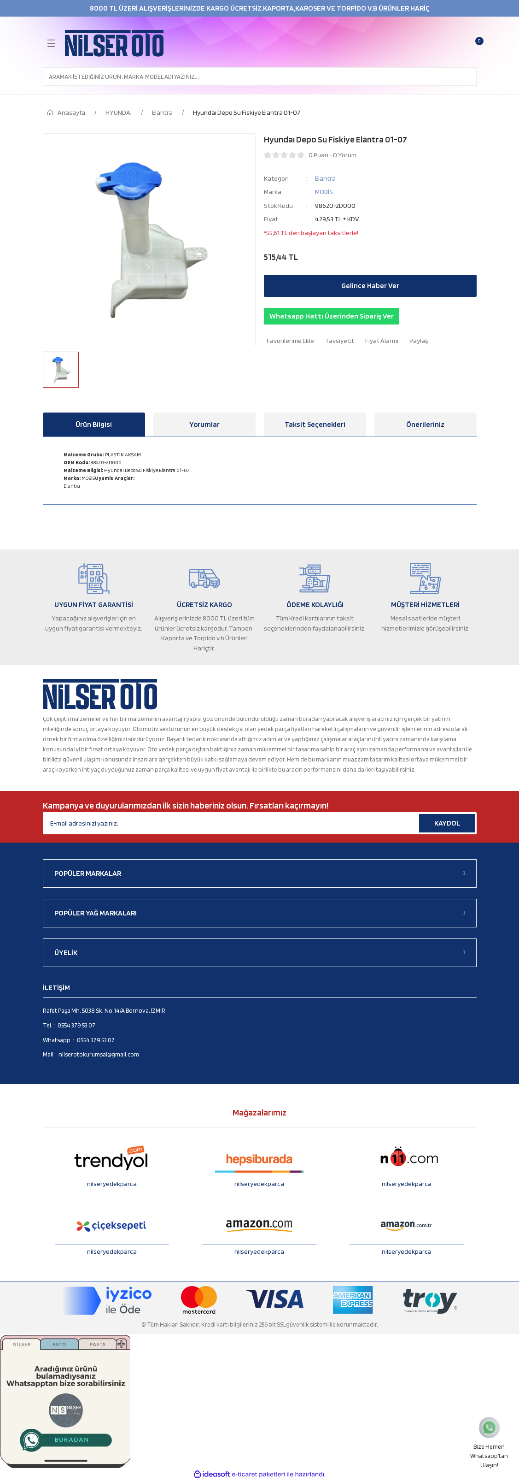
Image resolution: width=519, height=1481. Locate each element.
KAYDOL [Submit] (447, 823)
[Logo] (114, 43)
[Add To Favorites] (289, 341)
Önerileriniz (425, 424)
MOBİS (324, 191)
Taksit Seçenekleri (315, 424)
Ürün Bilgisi (94, 424)
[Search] (260, 76)
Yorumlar (204, 424)
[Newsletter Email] (260, 823)
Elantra (325, 178)
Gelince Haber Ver (370, 285)
